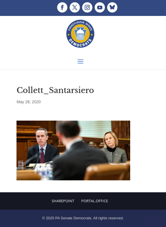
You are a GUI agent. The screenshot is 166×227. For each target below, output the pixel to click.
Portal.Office (94, 200)
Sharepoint (63, 200)
